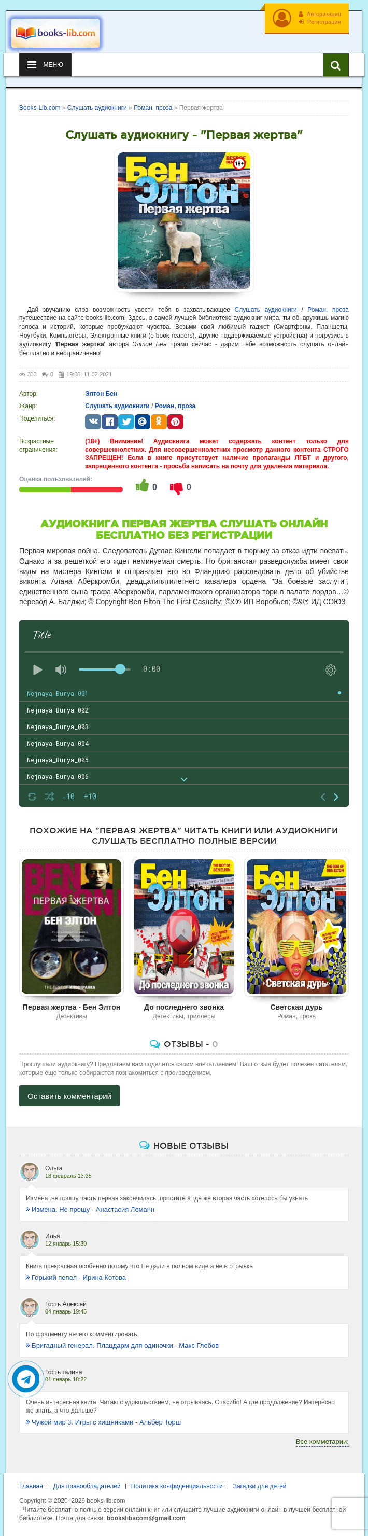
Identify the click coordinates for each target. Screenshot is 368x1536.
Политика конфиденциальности (177, 1486)
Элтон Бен (101, 393)
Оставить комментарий (69, 1096)
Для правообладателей (87, 1486)
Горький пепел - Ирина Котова (76, 1277)
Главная (31, 1486)
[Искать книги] (336, 64)
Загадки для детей (260, 1486)
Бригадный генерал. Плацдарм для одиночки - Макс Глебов (122, 1345)
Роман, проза (328, 309)
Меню (45, 65)
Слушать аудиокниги (266, 309)
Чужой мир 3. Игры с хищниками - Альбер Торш (103, 1422)
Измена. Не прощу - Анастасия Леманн (90, 1209)
